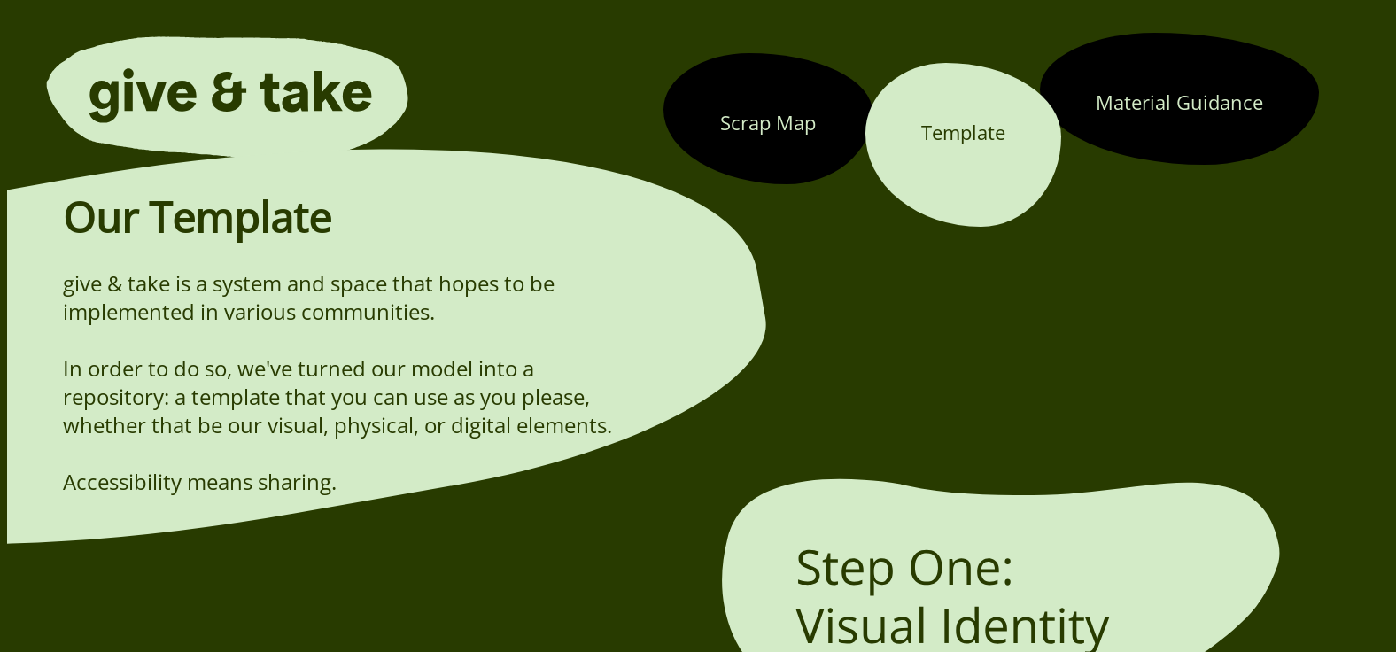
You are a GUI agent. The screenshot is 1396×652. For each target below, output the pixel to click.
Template (963, 132)
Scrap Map (768, 122)
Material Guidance (1179, 102)
